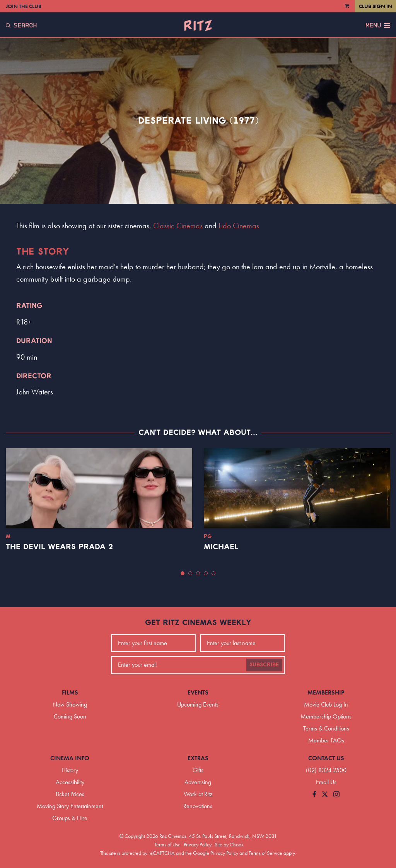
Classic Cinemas (178, 226)
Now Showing (70, 704)
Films (70, 692)
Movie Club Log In (326, 704)
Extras (198, 758)
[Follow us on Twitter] (325, 795)
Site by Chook (229, 844)
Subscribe (264, 665)
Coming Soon (70, 716)
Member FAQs (326, 740)
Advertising (197, 782)
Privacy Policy (198, 844)
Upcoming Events (197, 704)
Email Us (326, 782)
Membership (326, 692)
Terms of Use (167, 844)
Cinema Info (69, 758)
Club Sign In (375, 6)
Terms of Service (265, 852)
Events (198, 692)
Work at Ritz (198, 794)
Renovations (197, 806)
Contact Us (326, 758)
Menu (377, 25)
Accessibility (70, 782)
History (69, 770)
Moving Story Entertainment (70, 806)
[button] (182, 573)
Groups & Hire (69, 818)
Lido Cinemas (238, 226)
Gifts (198, 770)
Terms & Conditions (326, 728)
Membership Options (326, 716)
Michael (221, 547)
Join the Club (23, 6)
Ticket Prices (69, 794)
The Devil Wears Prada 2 (59, 547)
